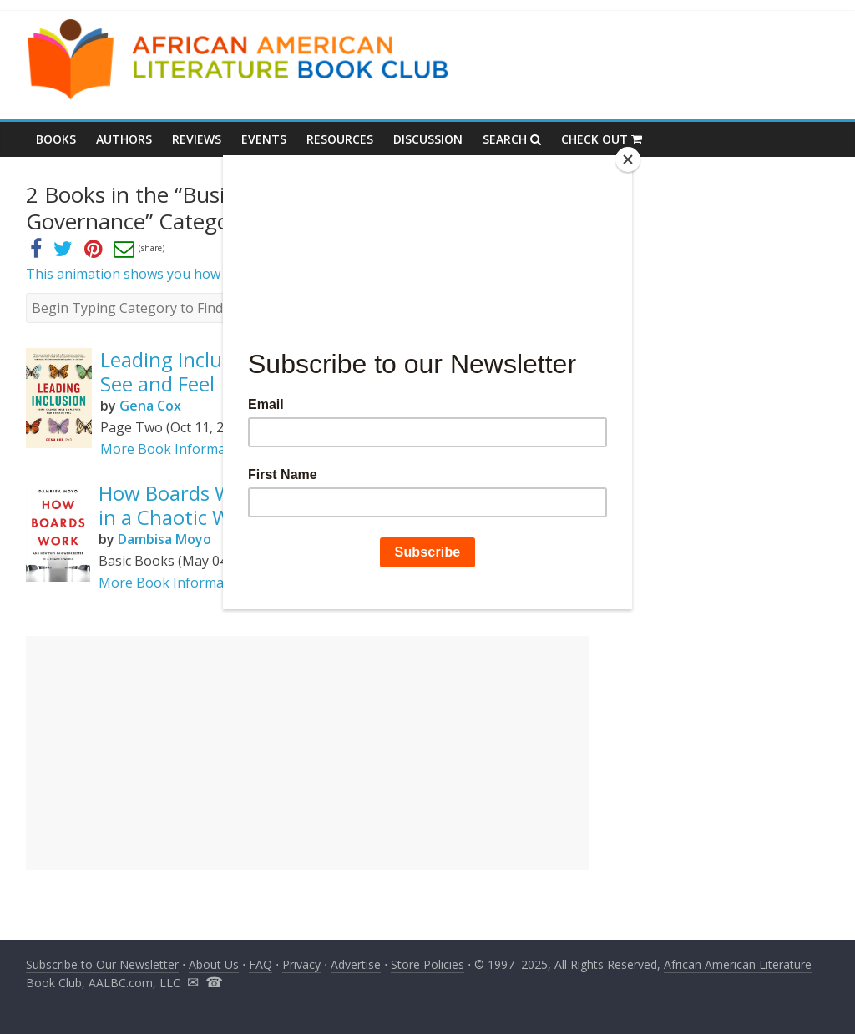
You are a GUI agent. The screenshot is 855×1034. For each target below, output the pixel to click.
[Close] (627, 159)
